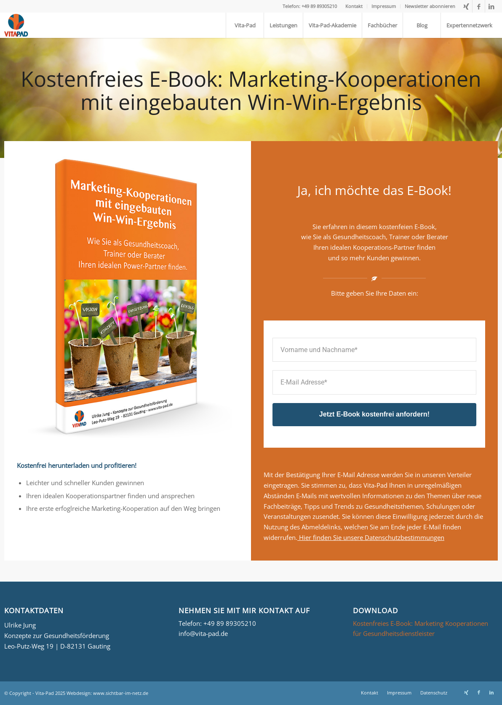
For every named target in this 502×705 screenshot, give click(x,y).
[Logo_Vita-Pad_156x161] (17, 25)
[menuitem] (354, 6)
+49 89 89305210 (229, 623)
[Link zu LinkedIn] (491, 6)
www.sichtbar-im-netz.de (120, 693)
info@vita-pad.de (203, 633)
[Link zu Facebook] (479, 6)
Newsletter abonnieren (430, 6)
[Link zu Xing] (466, 6)
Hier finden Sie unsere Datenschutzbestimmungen (370, 537)
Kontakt (354, 6)
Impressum (383, 6)
